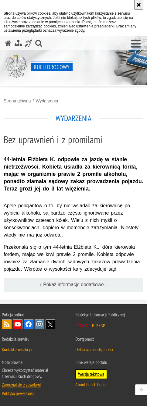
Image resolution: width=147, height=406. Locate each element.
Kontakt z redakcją (17, 349)
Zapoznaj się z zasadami (21, 385)
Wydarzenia (47, 100)
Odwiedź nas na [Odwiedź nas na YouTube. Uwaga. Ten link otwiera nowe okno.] (17, 324)
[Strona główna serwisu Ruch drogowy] (8, 43)
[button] (136, 43)
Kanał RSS (7, 324)
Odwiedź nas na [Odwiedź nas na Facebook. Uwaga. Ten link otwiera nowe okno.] (28, 324)
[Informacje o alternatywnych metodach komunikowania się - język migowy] (28, 43)
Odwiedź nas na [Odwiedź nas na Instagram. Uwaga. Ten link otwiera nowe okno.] (39, 324)
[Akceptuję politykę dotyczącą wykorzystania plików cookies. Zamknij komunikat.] (138, 5)
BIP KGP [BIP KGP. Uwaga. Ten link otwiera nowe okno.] (98, 325)
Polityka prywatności (18, 393)
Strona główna (17, 100)
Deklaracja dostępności (94, 349)
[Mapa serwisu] (18, 43)
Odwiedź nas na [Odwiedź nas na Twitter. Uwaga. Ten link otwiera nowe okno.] (50, 324)
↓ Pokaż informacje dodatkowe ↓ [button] (73, 284)
